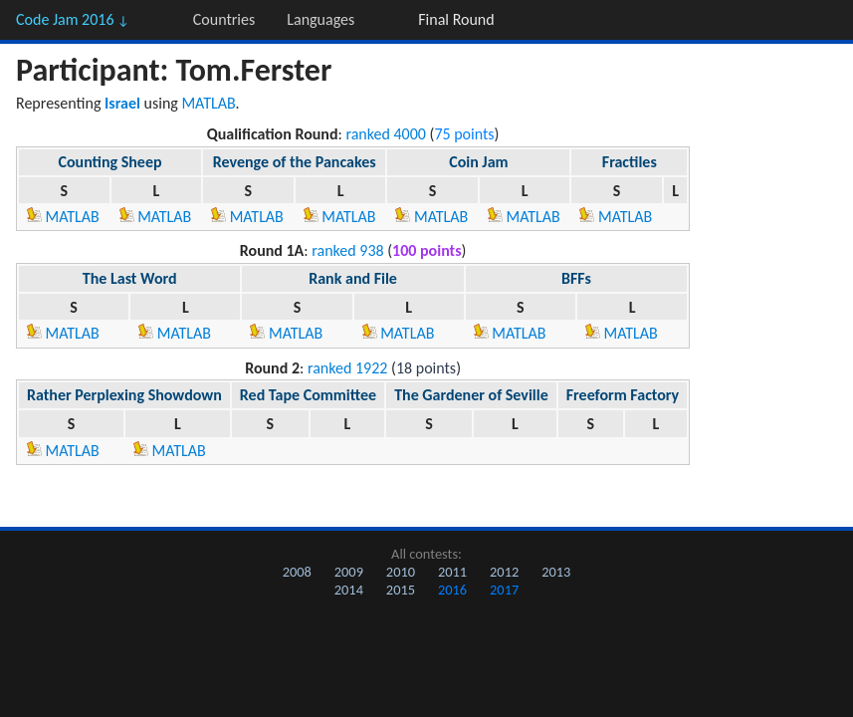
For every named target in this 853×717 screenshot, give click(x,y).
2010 (400, 572)
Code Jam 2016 (72, 19)
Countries (224, 19)
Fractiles (629, 161)
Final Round (456, 19)
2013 (555, 572)
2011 (452, 572)
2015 (400, 589)
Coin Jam (478, 161)
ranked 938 (347, 250)
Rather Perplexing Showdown (124, 394)
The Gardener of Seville (471, 394)
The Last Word (130, 278)
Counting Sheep (109, 161)
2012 (504, 572)
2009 (348, 572)
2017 (504, 589)
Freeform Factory (622, 394)
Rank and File (353, 278)
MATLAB (208, 103)
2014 (348, 589)
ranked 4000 (385, 133)
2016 (452, 589)
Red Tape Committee (308, 394)
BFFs (576, 278)
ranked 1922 (348, 367)
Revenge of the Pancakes (294, 161)
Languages (320, 19)
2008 (297, 572)
